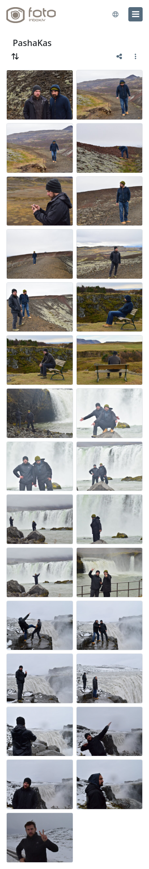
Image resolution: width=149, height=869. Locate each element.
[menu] (135, 14)
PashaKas (32, 42)
